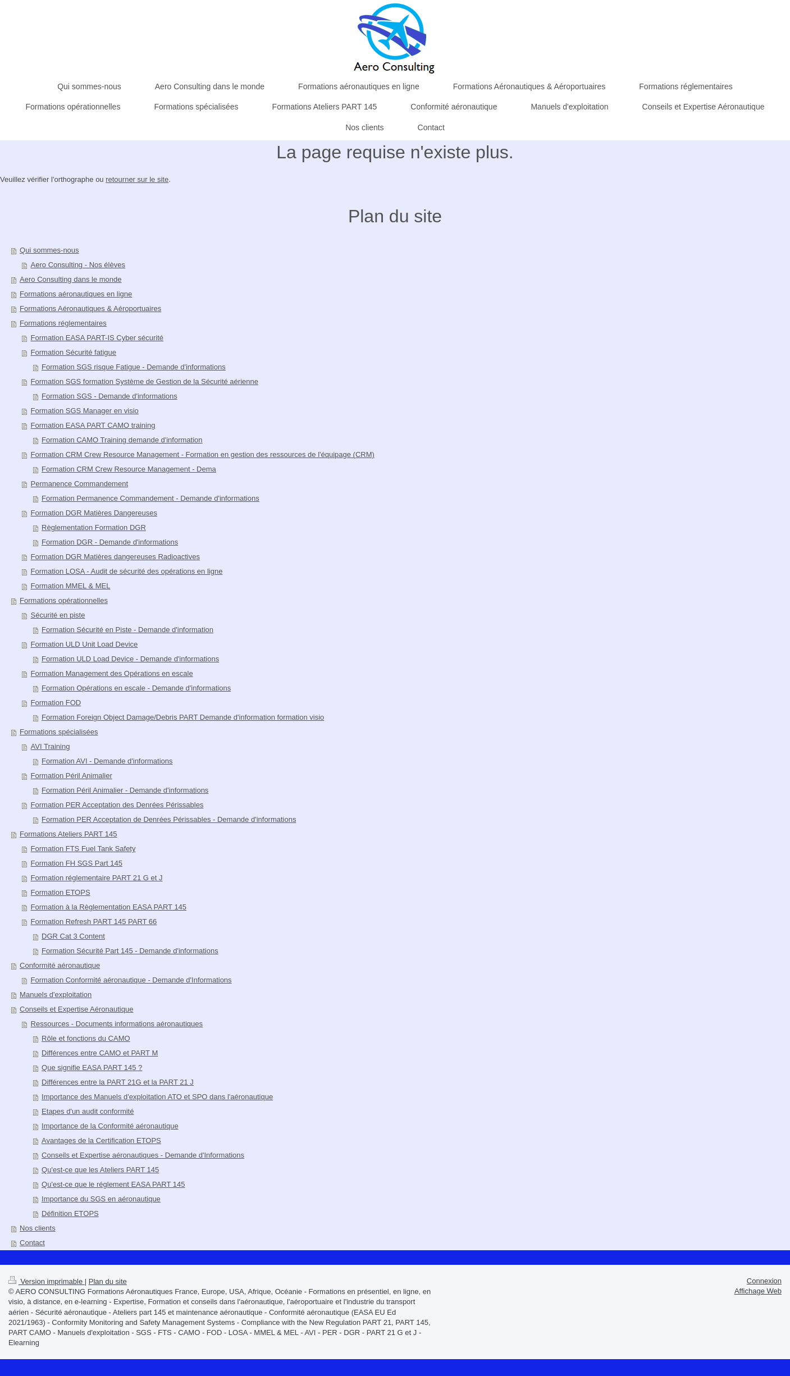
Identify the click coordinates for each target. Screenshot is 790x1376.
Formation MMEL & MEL (71, 586)
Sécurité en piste (58, 615)
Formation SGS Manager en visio (85, 410)
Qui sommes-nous (49, 250)
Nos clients (38, 1228)
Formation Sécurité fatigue (73, 352)
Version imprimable (46, 1281)
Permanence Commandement (79, 483)
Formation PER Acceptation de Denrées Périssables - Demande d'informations (169, 819)
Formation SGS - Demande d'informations (109, 396)
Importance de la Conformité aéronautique (110, 1126)
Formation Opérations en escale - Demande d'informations (136, 688)
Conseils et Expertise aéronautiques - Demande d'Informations (143, 1155)
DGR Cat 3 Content (73, 936)
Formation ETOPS (60, 892)
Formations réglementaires (63, 323)
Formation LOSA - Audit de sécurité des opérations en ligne (127, 571)
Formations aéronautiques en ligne (76, 294)
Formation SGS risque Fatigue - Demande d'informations (134, 367)
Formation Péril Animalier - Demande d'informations (125, 790)
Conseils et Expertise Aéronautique (76, 1009)
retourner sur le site (137, 179)
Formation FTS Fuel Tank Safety (83, 848)
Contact (32, 1242)
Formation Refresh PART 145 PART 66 (94, 921)
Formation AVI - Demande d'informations (107, 761)
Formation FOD (56, 702)
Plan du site (108, 1281)
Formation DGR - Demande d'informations (110, 542)
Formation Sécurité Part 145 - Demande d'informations (130, 951)
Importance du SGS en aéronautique (101, 1199)
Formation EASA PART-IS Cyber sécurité (97, 337)
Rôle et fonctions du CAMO (86, 1038)
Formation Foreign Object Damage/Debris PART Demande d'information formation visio (183, 717)
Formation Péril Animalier (71, 775)
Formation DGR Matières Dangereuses (94, 513)
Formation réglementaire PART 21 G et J (97, 878)
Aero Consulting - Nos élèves (78, 264)
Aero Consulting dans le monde (70, 279)
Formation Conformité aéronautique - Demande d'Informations (131, 980)
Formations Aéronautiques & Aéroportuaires (90, 308)
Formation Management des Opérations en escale (112, 673)
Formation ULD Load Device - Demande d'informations (130, 659)
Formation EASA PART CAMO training (93, 425)
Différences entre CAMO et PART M (100, 1053)
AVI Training (50, 746)
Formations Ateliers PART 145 (68, 834)
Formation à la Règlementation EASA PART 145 (109, 907)
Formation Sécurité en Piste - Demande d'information (127, 629)
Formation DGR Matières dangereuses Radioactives (115, 556)
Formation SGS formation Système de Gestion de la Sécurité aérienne (144, 381)
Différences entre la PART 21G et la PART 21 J (118, 1082)
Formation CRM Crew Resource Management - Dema (129, 469)
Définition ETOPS (70, 1213)
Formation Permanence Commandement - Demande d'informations (150, 498)
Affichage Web (758, 1291)
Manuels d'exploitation (56, 994)
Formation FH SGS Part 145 (76, 863)
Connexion (764, 1281)
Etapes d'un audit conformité (88, 1111)
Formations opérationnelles (64, 600)
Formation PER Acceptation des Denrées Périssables (117, 805)
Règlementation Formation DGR (94, 527)
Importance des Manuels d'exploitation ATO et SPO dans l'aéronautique (157, 1096)
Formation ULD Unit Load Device (84, 644)
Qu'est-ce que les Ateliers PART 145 (100, 1169)
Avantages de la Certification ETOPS (101, 1140)
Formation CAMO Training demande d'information (122, 440)
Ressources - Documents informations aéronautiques (117, 1024)
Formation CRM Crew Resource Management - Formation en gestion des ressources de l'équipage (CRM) (203, 454)
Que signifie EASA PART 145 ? (92, 1067)
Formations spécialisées (59, 732)
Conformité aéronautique (60, 965)
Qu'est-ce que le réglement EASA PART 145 (113, 1184)
